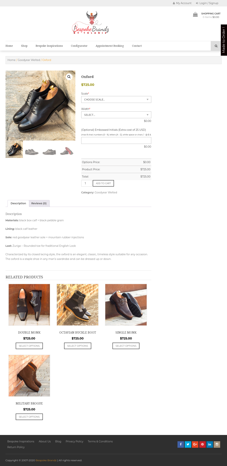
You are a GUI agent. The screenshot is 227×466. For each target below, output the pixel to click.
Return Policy (16, 447)
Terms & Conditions (100, 441)
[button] (69, 77)
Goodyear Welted (29, 60)
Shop (24, 45)
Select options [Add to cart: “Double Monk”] (29, 345)
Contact (137, 45)
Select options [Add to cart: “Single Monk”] (126, 345)
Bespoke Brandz (46, 460)
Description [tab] (18, 203)
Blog (58, 441)
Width (85, 109)
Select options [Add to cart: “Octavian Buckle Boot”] (77, 345)
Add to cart (103, 183)
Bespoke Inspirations (49, 45)
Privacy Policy (74, 441)
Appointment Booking (110, 45)
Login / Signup (207, 3)
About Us (45, 441)
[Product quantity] (86, 183)
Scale (85, 93)
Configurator (79, 45)
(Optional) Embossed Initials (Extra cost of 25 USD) (113, 130)
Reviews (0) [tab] (39, 203)
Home (9, 45)
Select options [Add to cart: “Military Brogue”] (29, 416)
